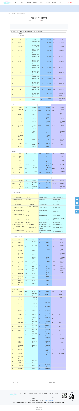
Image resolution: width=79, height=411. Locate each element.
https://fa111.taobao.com (40, 398)
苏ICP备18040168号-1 (49, 400)
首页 (9, 13)
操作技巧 (13, 13)
